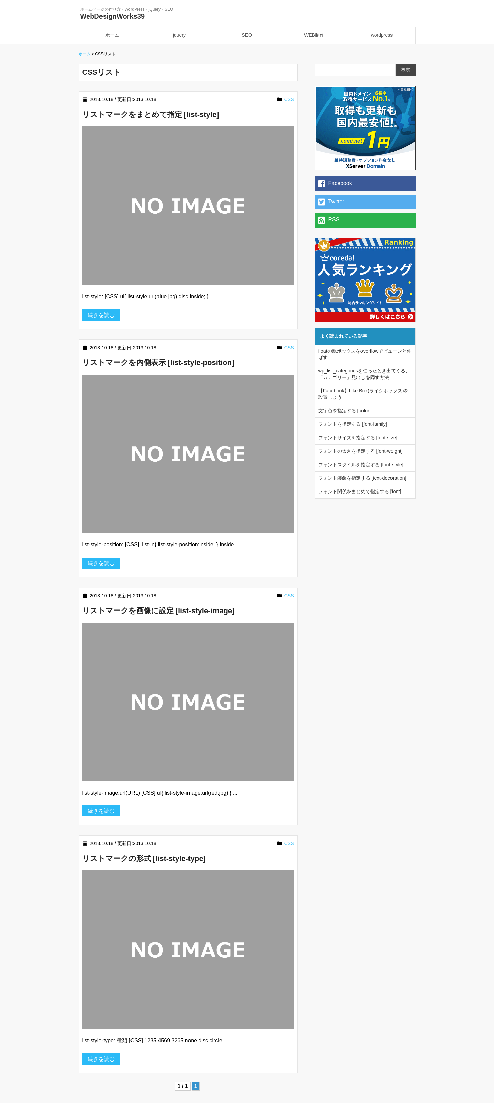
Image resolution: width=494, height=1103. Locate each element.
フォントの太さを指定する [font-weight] (360, 451)
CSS (289, 99)
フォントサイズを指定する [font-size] (357, 437)
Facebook (335, 184)
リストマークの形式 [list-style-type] (144, 858)
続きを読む (101, 315)
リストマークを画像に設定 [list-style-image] (158, 610)
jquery (179, 35)
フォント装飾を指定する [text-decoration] (362, 478)
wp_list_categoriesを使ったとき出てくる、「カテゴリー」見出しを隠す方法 (364, 374)
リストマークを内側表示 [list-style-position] (158, 362)
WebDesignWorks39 (112, 16)
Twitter (331, 202)
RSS (329, 220)
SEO (247, 35)
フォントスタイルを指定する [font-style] (360, 464)
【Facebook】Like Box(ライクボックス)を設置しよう (363, 394)
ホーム (112, 35)
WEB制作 (314, 35)
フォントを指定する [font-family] (352, 424)
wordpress (382, 35)
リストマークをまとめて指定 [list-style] (150, 114)
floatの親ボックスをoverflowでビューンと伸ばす (365, 354)
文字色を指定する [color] (344, 410)
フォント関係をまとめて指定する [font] (359, 491)
